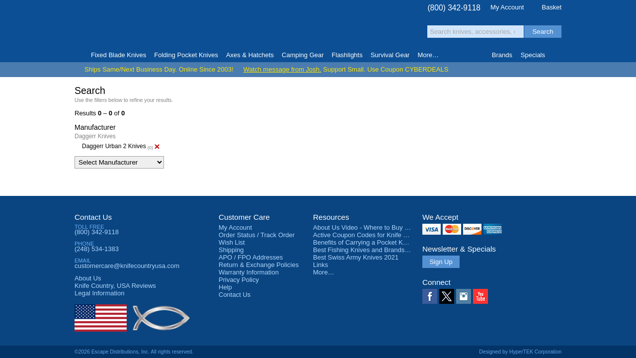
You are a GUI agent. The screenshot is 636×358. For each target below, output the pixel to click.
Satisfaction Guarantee (229, 27)
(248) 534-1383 (97, 249)
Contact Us (93, 217)
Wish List (232, 242)
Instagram (463, 296)
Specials (533, 55)
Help (225, 287)
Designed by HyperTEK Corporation (520, 352)
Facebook (429, 296)
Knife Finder (557, 55)
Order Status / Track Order (257, 235)
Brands (502, 55)
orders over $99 (284, 30)
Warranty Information (249, 272)
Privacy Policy (239, 279)
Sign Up (440, 262)
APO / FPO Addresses (251, 257)
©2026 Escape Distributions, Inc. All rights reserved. (134, 352)
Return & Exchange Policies (259, 264)
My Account (507, 7)
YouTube (480, 296)
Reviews (115, 285)
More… (323, 272)
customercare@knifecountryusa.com (127, 265)
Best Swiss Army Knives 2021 (355, 257)
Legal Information (99, 293)
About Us (88, 278)
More (428, 55)
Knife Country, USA (116, 25)
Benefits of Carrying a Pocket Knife (363, 242)
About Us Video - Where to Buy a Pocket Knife (379, 227)
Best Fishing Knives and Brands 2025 (367, 250)
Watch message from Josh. (282, 69)
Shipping (231, 250)
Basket (551, 7)
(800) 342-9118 (453, 7)
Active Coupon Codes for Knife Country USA (377, 235)
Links (320, 264)
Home (79, 55)
